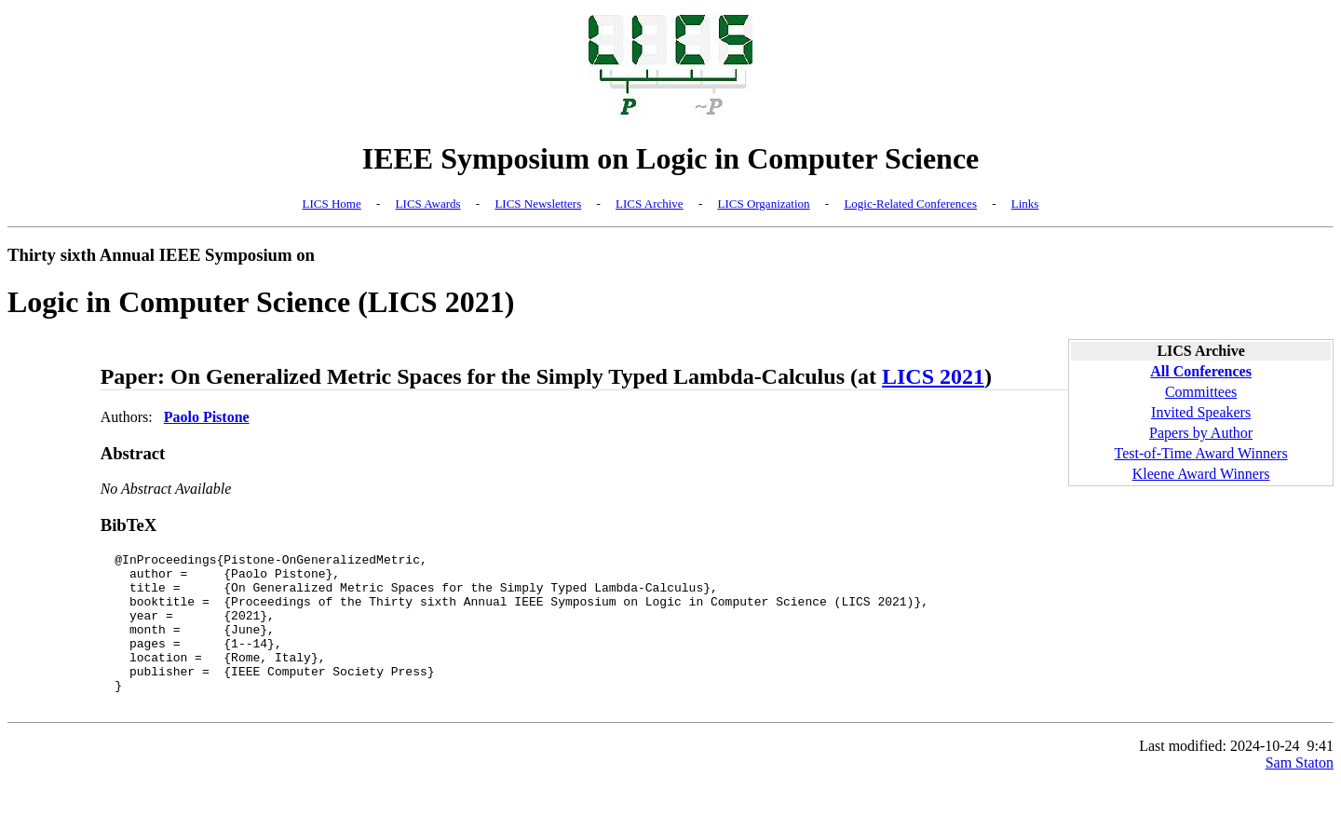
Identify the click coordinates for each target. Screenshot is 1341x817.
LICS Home (332, 204)
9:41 (1320, 776)
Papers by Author (1201, 433)
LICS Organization (763, 204)
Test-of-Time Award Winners (1201, 453)
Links (1025, 204)
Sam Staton (1300, 793)
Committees (1201, 392)
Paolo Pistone (207, 417)
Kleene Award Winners (1201, 474)
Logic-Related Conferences (910, 204)
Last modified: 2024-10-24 (1219, 776)
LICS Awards (428, 204)
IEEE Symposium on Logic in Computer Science (671, 158)
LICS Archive (650, 204)
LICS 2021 (933, 376)
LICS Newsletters (537, 204)
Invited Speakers (1201, 412)
